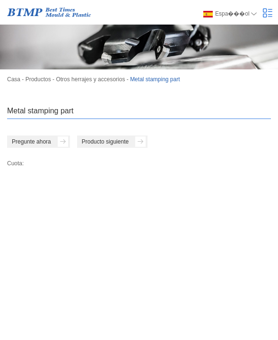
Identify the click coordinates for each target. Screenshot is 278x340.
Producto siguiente (114, 141)
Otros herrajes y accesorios (90, 79)
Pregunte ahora (40, 141)
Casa (13, 79)
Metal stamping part (155, 79)
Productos (38, 79)
